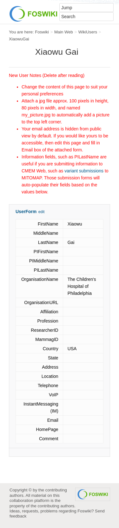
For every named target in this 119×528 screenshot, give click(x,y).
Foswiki (42, 32)
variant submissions (83, 170)
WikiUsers (87, 32)
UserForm (26, 211)
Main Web (63, 32)
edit (41, 212)
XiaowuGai (19, 39)
